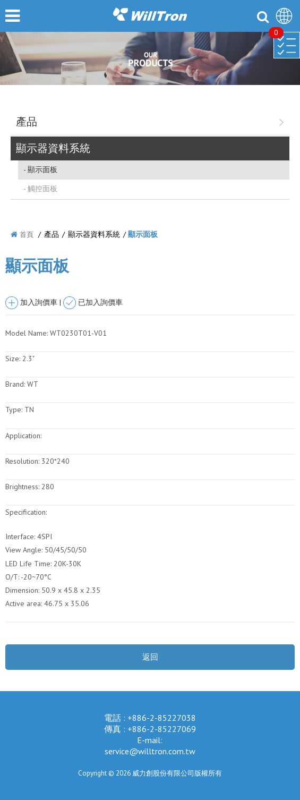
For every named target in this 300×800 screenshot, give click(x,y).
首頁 (26, 234)
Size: (12, 358)
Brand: (15, 384)
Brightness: (22, 486)
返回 (150, 657)
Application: (23, 435)
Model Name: (26, 333)
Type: (14, 409)
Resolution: (22, 461)
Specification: (26, 512)
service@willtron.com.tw (150, 751)
